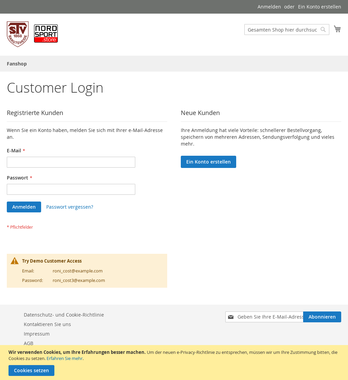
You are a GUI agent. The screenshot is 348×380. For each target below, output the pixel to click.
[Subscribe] (322, 316)
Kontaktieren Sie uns (47, 324)
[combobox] (286, 29)
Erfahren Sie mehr (65, 358)
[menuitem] (17, 64)
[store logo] (32, 34)
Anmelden (269, 6)
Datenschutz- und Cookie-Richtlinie (64, 314)
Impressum (37, 333)
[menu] (174, 64)
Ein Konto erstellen (319, 6)
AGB (28, 343)
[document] (174, 362)
